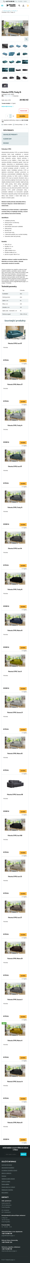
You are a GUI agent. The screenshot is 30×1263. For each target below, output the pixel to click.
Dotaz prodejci (18, 124)
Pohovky (14, 10)
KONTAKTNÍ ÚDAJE (7, 1165)
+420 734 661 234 (7, 1242)
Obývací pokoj (7, 10)
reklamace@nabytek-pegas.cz (9, 1251)
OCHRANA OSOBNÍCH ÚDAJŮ (9, 1170)
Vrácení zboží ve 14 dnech (8, 1187)
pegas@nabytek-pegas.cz (8, 1235)
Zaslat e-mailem (7, 124)
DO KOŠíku (22, 116)
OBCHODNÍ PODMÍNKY (8, 1167)
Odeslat (23, 1154)
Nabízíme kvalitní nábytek (8, 1178)
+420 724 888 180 (9, 1)
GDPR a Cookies (6, 1181)
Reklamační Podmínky (7, 1190)
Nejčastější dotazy (8, 106)
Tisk (26, 124)
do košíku (23, 360)
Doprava (4, 1176)
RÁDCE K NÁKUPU (6, 1173)
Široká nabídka (5, 1184)
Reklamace (5, 1192)
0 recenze (15, 96)
